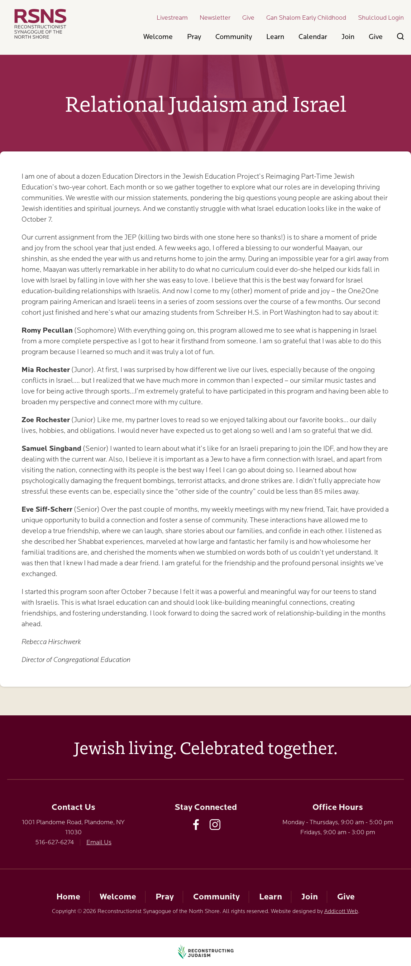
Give (248, 17)
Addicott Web (341, 911)
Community (233, 36)
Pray (194, 36)
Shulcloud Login (381, 17)
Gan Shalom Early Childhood (306, 17)
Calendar (312, 36)
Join (347, 36)
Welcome (158, 36)
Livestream (172, 17)
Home (68, 897)
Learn (275, 36)
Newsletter (215, 17)
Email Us (98, 842)
